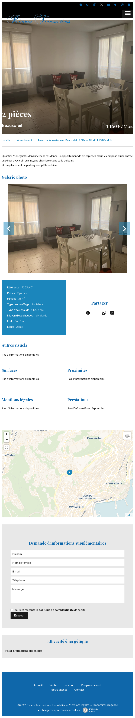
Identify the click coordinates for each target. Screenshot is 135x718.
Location (6, 140)
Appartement (24, 140)
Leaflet (129, 515)
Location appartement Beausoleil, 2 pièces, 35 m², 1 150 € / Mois (75, 140)
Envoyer (19, 615)
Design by (89, 710)
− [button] (6, 439)
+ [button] (6, 434)
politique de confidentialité (56, 609)
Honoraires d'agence (105, 704)
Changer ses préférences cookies (60, 710)
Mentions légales (79, 704)
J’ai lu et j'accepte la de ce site (50, 609)
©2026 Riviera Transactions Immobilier (41, 705)
